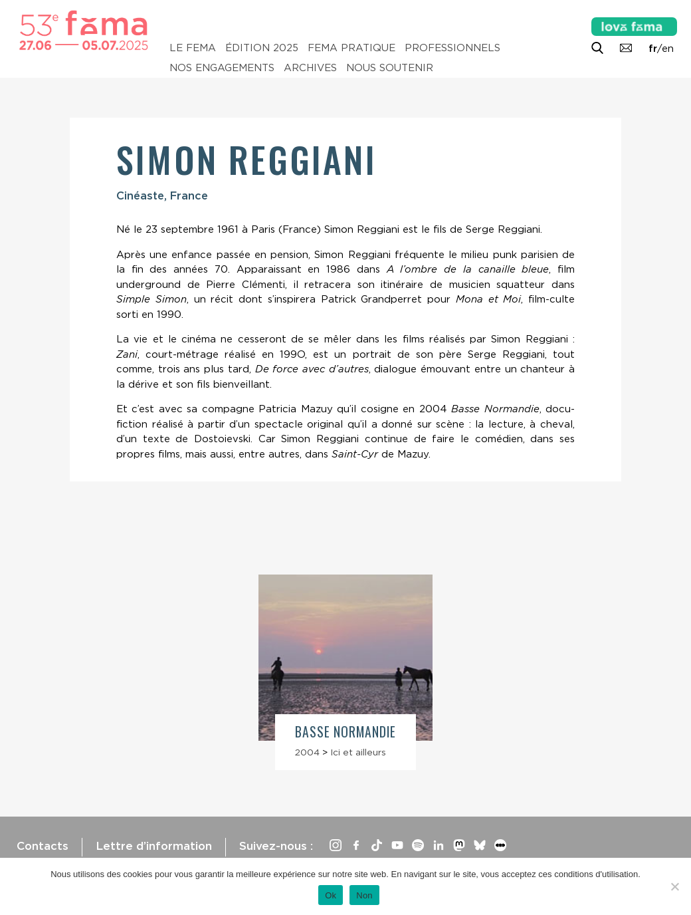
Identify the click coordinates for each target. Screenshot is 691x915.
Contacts (42, 845)
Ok (330, 895)
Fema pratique (351, 48)
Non (364, 895)
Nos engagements (221, 68)
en (668, 49)
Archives (310, 68)
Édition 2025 (261, 48)
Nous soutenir (389, 68)
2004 (307, 752)
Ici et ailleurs (358, 752)
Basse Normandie (345, 731)
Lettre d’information (154, 845)
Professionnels (452, 48)
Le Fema (192, 48)
